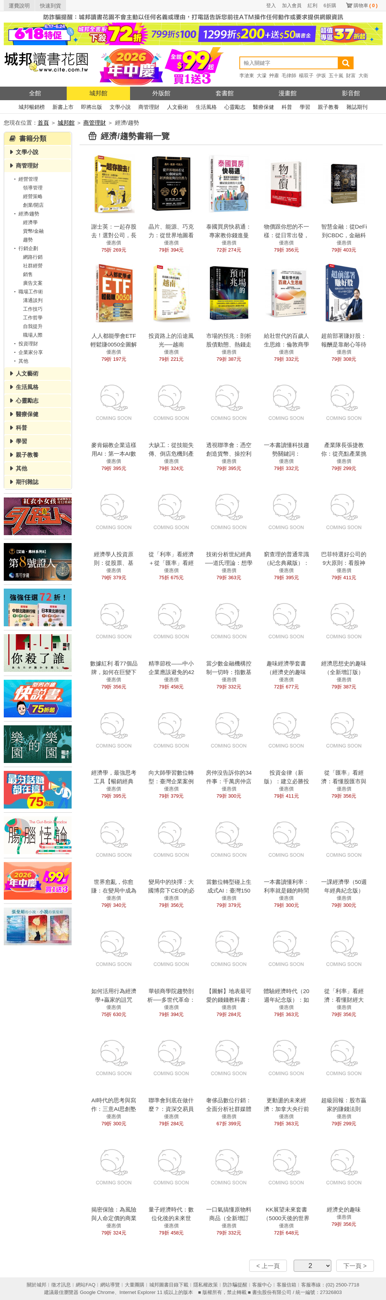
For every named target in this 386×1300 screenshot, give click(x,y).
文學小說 (120, 107)
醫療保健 (263, 107)
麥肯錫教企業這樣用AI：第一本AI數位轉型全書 (113, 453)
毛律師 (289, 75)
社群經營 (33, 266)
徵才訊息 (61, 1285)
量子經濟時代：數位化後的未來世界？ (171, 1218)
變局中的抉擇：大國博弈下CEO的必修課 (171, 890)
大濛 (262, 75)
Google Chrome (97, 1292)
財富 (351, 75)
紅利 (312, 5)
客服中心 (262, 1285)
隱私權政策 (205, 1285)
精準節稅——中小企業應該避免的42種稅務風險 (172, 672)
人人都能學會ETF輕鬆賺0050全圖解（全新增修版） (113, 344)
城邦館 (98, 93)
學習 (305, 107)
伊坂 (321, 75)
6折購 (329, 5)
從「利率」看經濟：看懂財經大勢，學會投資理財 (343, 1000)
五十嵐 (336, 75)
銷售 (28, 274)
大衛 (363, 75)
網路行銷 (33, 257)
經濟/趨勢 (26, 214)
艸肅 (274, 75)
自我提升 (33, 326)
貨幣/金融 (33, 231)
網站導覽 (110, 1285)
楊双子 (306, 75)
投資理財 (25, 343)
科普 (287, 107)
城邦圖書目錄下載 (168, 1285)
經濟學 (30, 222)
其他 (20, 361)
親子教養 (328, 107)
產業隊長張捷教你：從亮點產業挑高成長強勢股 (343, 453)
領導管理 (33, 188)
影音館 (351, 93)
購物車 (366, 5)
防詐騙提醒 (235, 1285)
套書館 (225, 93)
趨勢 (28, 240)
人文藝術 (177, 107)
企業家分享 (27, 352)
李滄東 (246, 75)
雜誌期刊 (357, 107)
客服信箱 (286, 1285)
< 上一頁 (268, 1266)
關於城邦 (36, 1285)
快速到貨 (50, 6)
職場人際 (33, 335)
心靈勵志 (234, 107)
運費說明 (19, 6)
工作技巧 (33, 309)
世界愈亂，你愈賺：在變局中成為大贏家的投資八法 (113, 890)
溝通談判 (33, 300)
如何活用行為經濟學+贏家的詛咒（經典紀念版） (113, 1000)
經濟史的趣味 (344, 1209)
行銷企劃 (25, 248)
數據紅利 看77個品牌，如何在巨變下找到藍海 (114, 672)
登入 (271, 5)
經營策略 (33, 196)
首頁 (43, 122)
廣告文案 (33, 283)
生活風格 (206, 107)
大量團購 (134, 1285)
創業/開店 (33, 205)
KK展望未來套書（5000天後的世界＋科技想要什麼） (286, 1218)
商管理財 (148, 107)
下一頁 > (355, 1266)
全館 (35, 93)
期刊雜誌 (27, 482)
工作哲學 (33, 317)
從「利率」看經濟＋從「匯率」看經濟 (171, 563)
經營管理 (25, 179)
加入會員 (292, 5)
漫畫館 (288, 93)
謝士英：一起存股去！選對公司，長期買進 (113, 235)
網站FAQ (85, 1285)
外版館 (161, 93)
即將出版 (91, 107)
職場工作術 (27, 291)
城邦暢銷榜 (31, 107)
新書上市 (63, 107)
